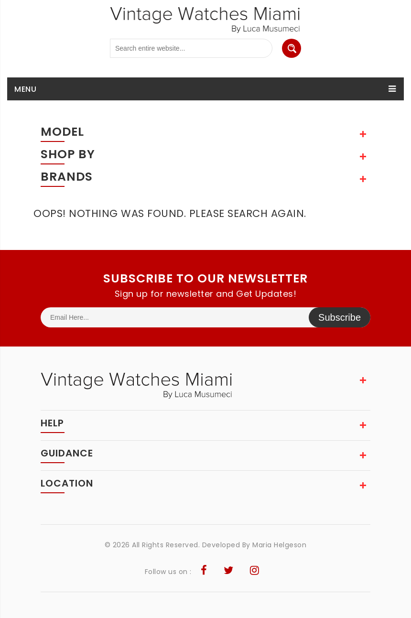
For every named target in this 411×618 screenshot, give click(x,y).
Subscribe (339, 317)
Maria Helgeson (279, 545)
